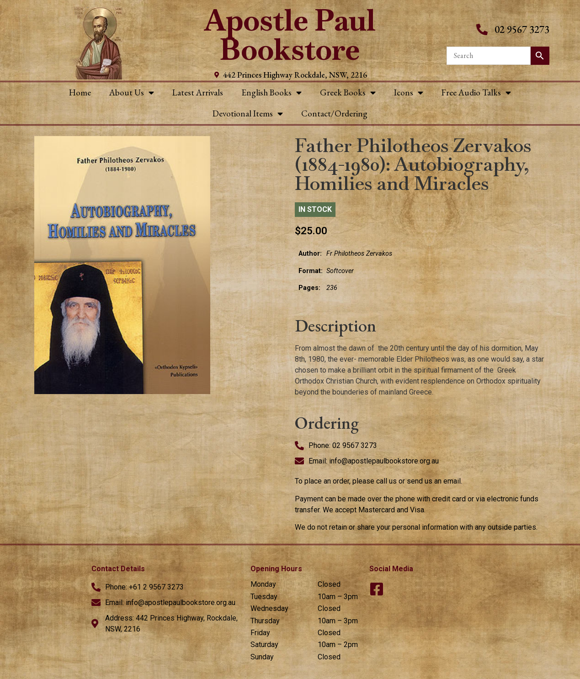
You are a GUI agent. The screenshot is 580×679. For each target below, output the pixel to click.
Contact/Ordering (334, 113)
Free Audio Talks (476, 92)
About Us (131, 92)
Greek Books (348, 92)
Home (80, 92)
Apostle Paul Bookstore (290, 34)
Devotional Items (248, 113)
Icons (408, 92)
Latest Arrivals (197, 92)
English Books (271, 92)
